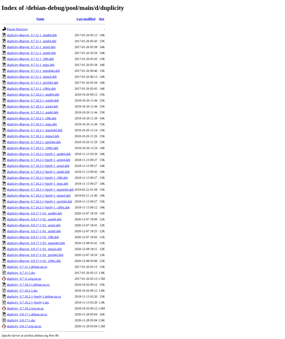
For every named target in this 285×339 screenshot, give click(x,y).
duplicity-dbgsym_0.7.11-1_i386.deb (30, 59)
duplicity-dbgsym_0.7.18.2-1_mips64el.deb (34, 130)
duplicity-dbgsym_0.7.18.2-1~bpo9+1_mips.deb (37, 183)
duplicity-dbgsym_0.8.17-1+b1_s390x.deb (34, 261)
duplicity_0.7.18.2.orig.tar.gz (25, 308)
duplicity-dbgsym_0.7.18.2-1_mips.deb (32, 124)
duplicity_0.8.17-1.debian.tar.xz (27, 314)
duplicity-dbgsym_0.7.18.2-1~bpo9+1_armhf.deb (38, 171)
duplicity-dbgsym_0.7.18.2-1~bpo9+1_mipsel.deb (39, 195)
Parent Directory (17, 29)
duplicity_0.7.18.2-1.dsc (22, 290)
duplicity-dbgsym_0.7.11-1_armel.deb (31, 47)
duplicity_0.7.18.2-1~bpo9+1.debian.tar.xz (34, 296)
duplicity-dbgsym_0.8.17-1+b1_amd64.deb (34, 213)
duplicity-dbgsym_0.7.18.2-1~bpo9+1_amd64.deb (39, 154)
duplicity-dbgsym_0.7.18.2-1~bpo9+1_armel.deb (38, 166)
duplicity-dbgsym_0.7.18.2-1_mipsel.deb (33, 136)
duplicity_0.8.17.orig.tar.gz (24, 326)
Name (40, 19)
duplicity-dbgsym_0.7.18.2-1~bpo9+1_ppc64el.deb (39, 201)
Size (101, 19)
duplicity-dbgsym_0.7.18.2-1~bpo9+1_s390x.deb (38, 207)
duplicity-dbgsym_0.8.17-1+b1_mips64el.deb (36, 243)
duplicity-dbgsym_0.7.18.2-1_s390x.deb (32, 148)
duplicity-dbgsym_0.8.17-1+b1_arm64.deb (34, 219)
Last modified (86, 19)
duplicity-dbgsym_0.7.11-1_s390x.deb (31, 88)
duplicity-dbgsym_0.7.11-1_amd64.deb (32, 35)
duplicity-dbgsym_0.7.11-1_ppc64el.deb (32, 82)
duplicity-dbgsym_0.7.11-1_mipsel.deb (32, 76)
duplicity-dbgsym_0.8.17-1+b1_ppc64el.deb (35, 255)
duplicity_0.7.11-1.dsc (21, 272)
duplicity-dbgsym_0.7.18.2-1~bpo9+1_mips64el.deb (40, 189)
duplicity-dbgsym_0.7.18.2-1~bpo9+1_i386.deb (37, 177)
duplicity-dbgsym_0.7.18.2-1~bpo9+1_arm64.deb (38, 160)
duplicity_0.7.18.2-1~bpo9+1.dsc (28, 302)
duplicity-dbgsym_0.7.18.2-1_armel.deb (32, 106)
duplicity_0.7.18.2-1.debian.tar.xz (28, 284)
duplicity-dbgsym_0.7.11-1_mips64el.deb (33, 70)
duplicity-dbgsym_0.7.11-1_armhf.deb (31, 53)
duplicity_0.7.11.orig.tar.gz (24, 278)
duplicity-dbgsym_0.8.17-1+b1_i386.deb (33, 237)
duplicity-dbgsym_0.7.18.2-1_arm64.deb (33, 100)
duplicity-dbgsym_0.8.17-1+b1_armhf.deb (34, 231)
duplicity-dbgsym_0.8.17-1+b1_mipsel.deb (34, 249)
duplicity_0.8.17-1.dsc (21, 320)
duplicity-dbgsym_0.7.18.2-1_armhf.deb (32, 112)
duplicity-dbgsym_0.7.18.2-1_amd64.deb (33, 94)
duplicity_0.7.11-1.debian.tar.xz (27, 267)
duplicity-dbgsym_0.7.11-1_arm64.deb (31, 41)
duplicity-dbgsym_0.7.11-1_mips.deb (30, 65)
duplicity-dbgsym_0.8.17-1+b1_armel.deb (34, 225)
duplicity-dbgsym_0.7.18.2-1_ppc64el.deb (34, 142)
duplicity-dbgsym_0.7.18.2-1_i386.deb (31, 118)
